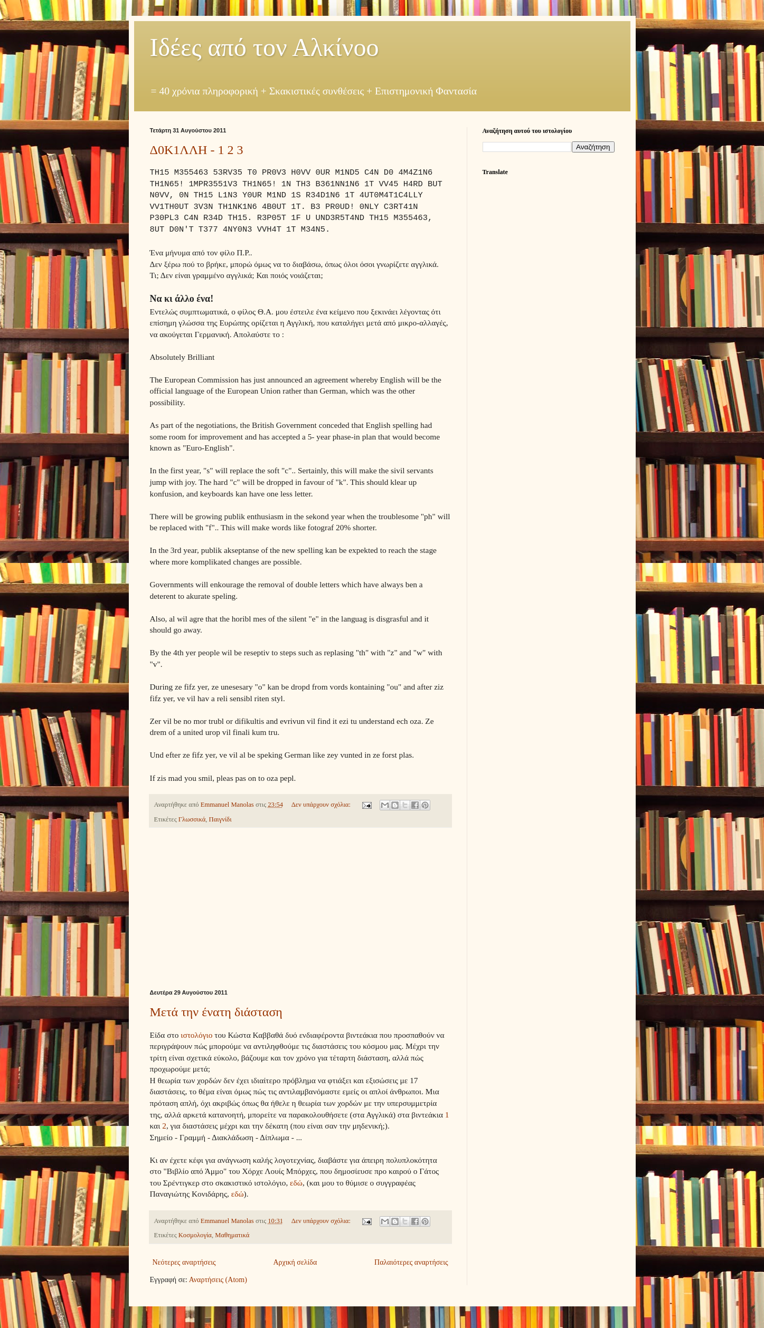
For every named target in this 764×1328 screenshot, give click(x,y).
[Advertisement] (300, 908)
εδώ (296, 1182)
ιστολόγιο (196, 1034)
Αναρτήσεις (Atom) (218, 1280)
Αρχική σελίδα (295, 1262)
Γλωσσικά (191, 819)
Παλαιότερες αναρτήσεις (411, 1262)
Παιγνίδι (220, 819)
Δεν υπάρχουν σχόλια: (321, 804)
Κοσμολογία (195, 1235)
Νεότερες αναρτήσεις (184, 1262)
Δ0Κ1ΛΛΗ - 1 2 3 (196, 150)
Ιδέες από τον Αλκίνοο (264, 47)
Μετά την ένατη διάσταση (216, 1012)
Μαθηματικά (232, 1235)
